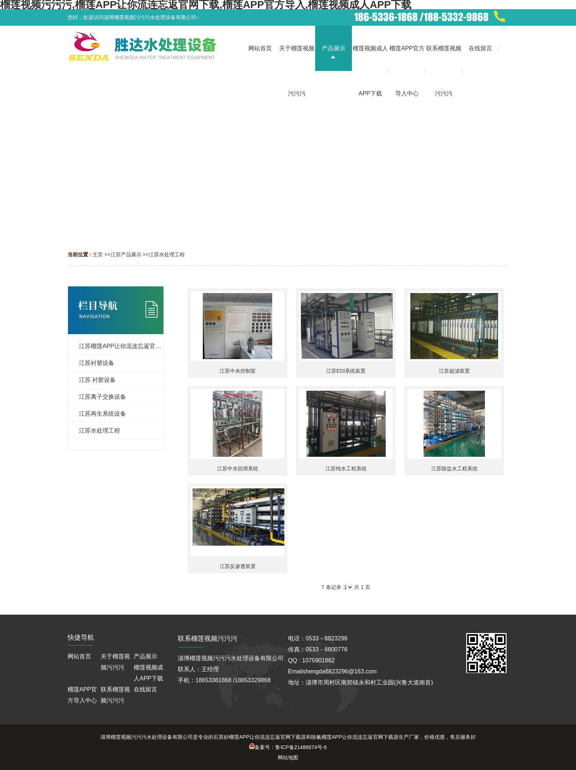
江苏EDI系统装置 (346, 371)
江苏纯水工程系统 (346, 468)
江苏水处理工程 (167, 254)
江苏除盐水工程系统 (454, 468)
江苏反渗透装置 (238, 566)
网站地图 (288, 757)
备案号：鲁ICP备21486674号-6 (288, 747)
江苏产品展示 (126, 254)
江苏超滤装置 (454, 371)
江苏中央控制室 (238, 371)
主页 (98, 254)
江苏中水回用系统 (237, 468)
